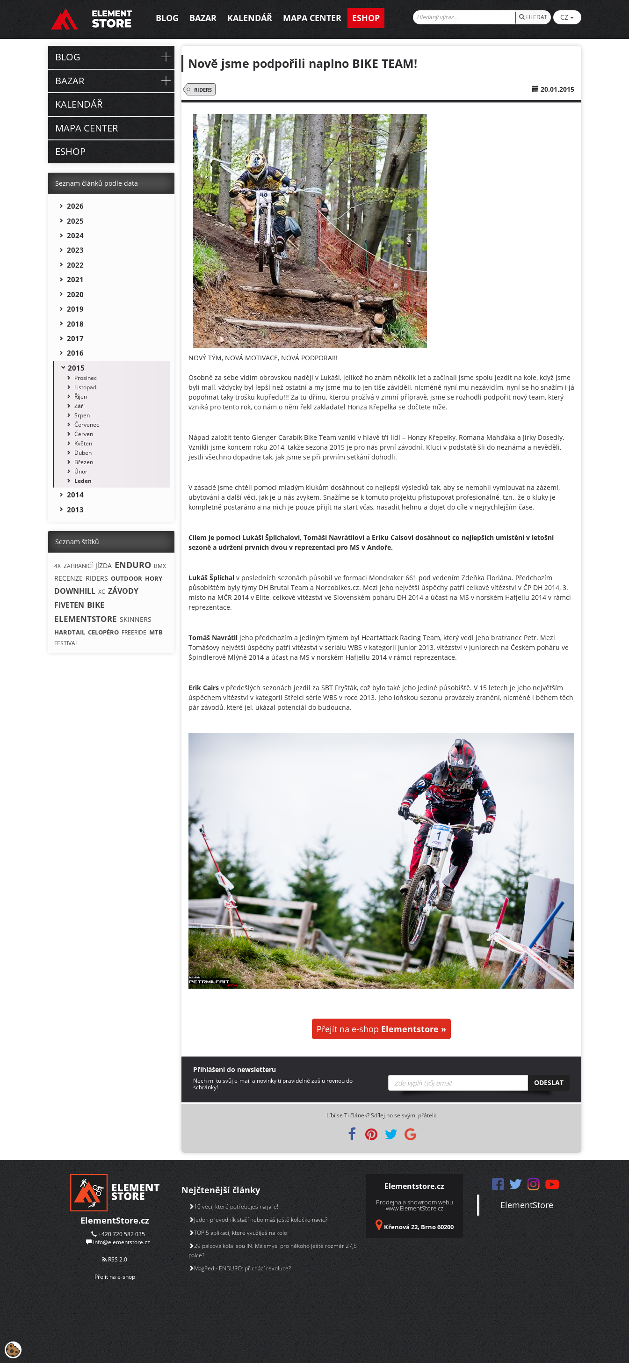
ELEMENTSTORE (85, 618)
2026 (75, 206)
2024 (75, 235)
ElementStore (526, 1204)
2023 (75, 250)
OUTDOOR (126, 578)
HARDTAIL (69, 632)
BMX (160, 566)
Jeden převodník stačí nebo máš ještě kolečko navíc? (257, 1220)
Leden (83, 481)
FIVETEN (69, 605)
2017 (75, 338)
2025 (75, 221)
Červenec (86, 425)
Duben (83, 453)
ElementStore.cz (114, 1220)
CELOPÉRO (103, 632)
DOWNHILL (74, 591)
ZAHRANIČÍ (78, 566)
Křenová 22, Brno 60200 (419, 1227)
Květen (83, 443)
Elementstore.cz (414, 1186)
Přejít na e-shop (381, 1029)
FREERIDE (134, 632)
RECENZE (68, 578)
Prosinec (85, 378)
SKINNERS (136, 619)
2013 (75, 509)
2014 (75, 494)
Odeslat (549, 1082)
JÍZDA (103, 565)
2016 (75, 352)
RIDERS (201, 89)
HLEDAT (533, 17)
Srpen (82, 415)
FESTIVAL (66, 643)
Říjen (80, 397)
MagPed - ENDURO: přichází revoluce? (239, 1268)
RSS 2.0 (114, 1259)
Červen (83, 434)
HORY (153, 578)
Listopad (85, 387)
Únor (80, 471)
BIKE (96, 604)
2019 (75, 308)
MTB (156, 632)
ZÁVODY (123, 591)
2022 (75, 265)
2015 (76, 367)
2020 (75, 294)
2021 (75, 279)
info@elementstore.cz (121, 1242)
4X (57, 566)
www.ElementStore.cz (414, 1208)
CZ (567, 17)
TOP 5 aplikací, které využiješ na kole (237, 1233)
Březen (83, 462)
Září (79, 406)
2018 (75, 323)
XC (101, 592)
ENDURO (133, 564)
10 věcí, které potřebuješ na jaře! (233, 1206)
